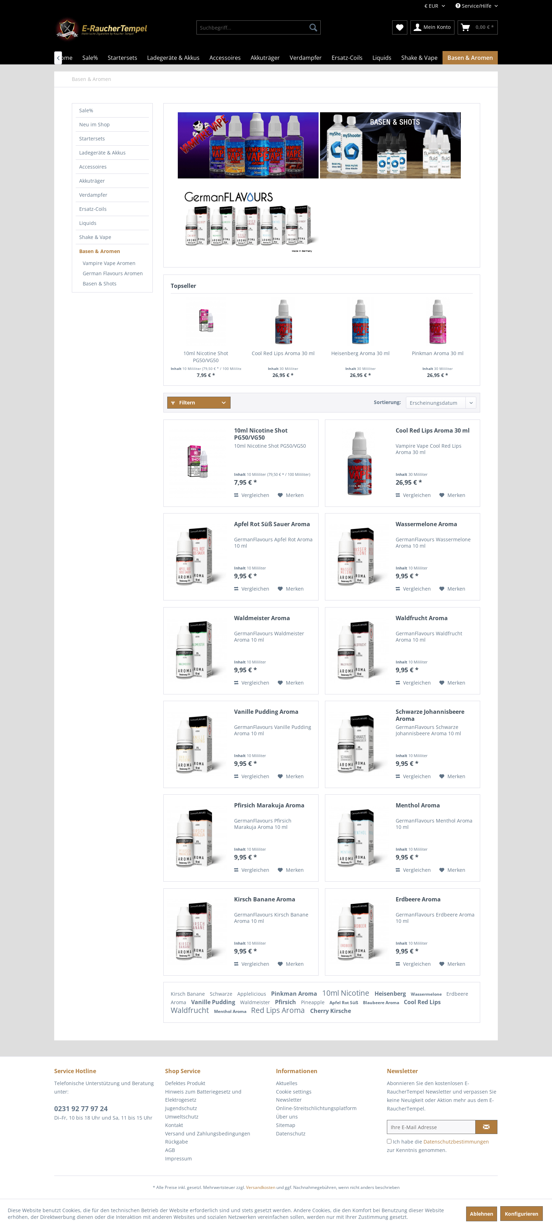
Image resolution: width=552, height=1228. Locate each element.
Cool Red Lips (422, 1002)
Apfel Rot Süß (344, 1003)
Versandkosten (260, 1187)
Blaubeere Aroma (381, 1003)
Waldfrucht (191, 1010)
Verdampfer (93, 194)
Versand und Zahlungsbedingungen (207, 1133)
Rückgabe (176, 1141)
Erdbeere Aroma (418, 899)
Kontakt (174, 1125)
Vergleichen (251, 495)
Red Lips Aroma (279, 1010)
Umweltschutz (182, 1116)
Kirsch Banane (188, 993)
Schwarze (222, 993)
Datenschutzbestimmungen (456, 1141)
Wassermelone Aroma (426, 524)
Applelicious (252, 993)
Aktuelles (286, 1083)
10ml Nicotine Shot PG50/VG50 (205, 357)
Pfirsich (286, 1002)
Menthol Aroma (418, 805)
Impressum (178, 1158)
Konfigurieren (521, 1213)
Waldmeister (255, 1002)
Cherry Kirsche (330, 1011)
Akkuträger (92, 180)
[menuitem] (258, 27)
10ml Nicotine (346, 993)
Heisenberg (391, 993)
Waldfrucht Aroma (422, 618)
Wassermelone (427, 994)
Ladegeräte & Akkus (102, 152)
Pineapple (313, 1002)
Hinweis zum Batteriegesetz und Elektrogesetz (203, 1095)
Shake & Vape (95, 237)
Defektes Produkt (185, 1083)
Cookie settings (294, 1091)
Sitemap (285, 1125)
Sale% (86, 110)
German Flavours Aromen (113, 273)
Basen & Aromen (99, 251)
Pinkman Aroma (295, 993)
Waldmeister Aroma (262, 618)
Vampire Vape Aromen (109, 263)
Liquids (87, 223)
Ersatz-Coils (93, 209)
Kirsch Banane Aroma (264, 899)
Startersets (92, 138)
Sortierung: (387, 402)
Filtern (183, 402)
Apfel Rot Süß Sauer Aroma (272, 524)
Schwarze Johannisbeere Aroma (430, 715)
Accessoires (93, 166)
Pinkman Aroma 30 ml (438, 353)
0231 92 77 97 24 (81, 1108)
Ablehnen (481, 1213)
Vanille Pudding (214, 1002)
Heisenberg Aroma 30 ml (360, 353)
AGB (170, 1150)
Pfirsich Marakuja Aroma (269, 805)
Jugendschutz (181, 1108)
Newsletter (289, 1099)
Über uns (287, 1116)
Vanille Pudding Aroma (266, 712)
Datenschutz (291, 1133)
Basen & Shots (100, 283)
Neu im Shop (94, 124)
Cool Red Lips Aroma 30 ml (283, 353)
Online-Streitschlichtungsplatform (316, 1108)
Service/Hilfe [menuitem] (474, 5)
